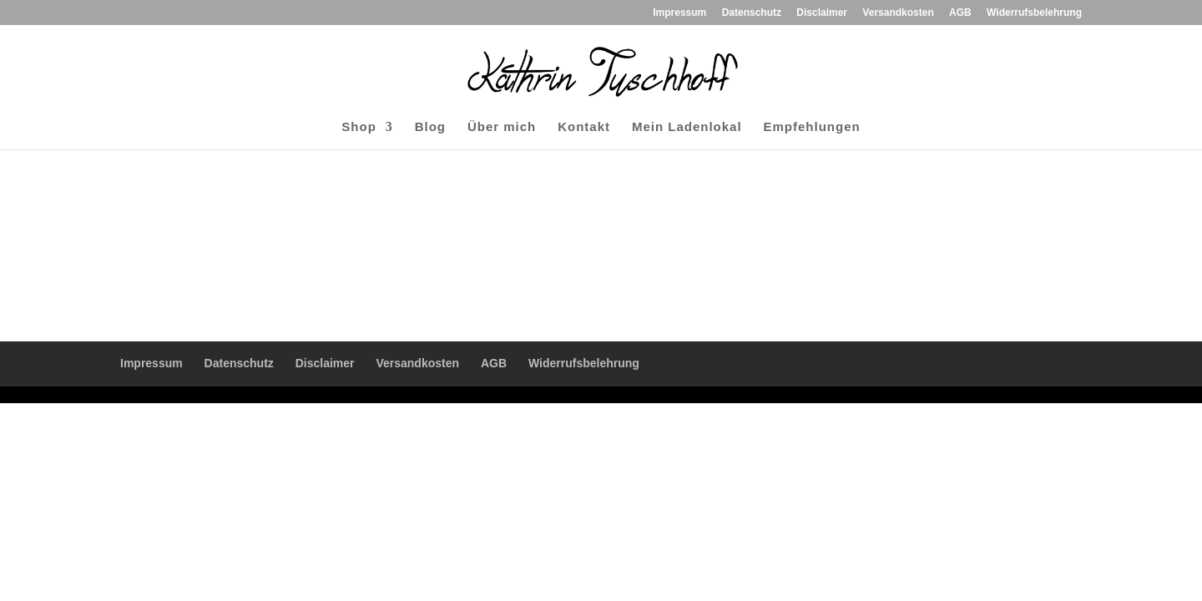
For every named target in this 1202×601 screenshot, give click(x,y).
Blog (430, 127)
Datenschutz (751, 13)
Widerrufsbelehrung (1034, 13)
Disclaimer (821, 13)
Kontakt (584, 127)
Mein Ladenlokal (687, 127)
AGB (960, 13)
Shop (358, 127)
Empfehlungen (812, 127)
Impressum (679, 13)
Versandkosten (897, 13)
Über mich (501, 127)
